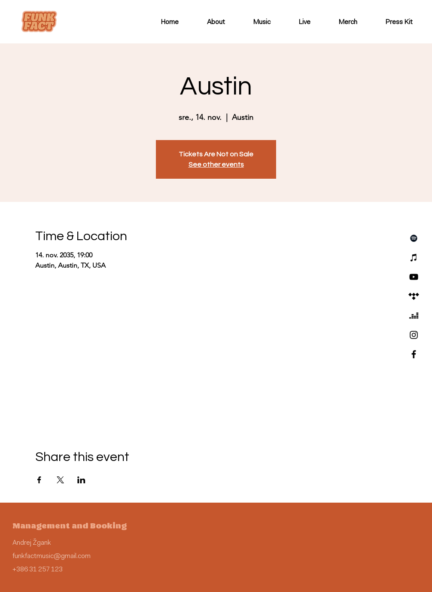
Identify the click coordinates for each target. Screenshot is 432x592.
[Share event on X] (60, 479)
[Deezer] (413, 315)
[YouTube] (413, 277)
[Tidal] (413, 296)
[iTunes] (413, 257)
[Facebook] (413, 354)
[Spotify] (413, 238)
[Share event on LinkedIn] (81, 479)
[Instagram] (413, 335)
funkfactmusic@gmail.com (51, 556)
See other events (216, 164)
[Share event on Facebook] (39, 479)
